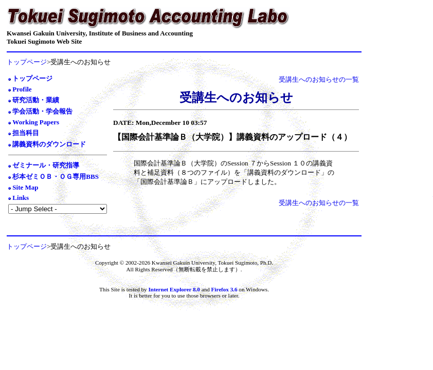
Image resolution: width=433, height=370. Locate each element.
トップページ (27, 62)
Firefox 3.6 (225, 289)
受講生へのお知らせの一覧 (319, 79)
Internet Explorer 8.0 (174, 289)
